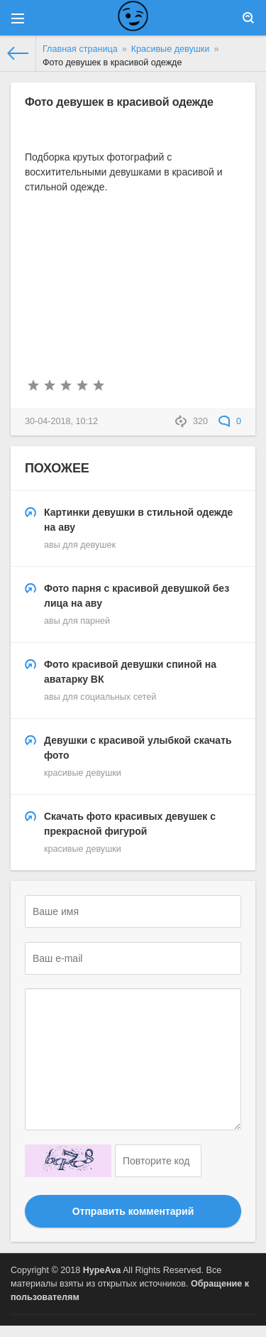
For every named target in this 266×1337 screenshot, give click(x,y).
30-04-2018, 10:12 (61, 421)
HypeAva (102, 1270)
